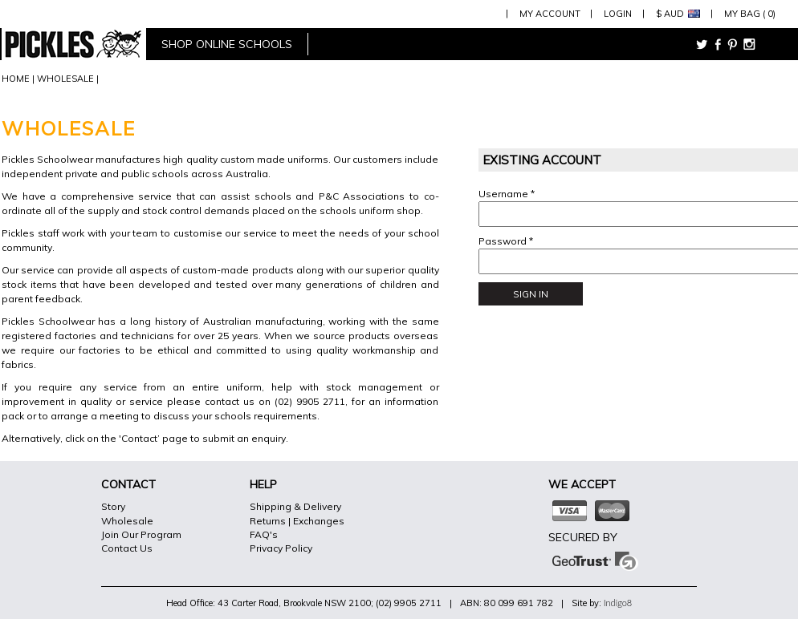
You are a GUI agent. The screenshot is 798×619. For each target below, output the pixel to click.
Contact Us (127, 548)
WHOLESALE (65, 78)
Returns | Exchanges (297, 521)
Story (113, 506)
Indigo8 (618, 602)
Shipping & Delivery (295, 506)
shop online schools (226, 44)
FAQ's (264, 534)
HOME (16, 78)
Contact (139, 438)
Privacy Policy (281, 548)
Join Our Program (141, 534)
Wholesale (127, 521)
